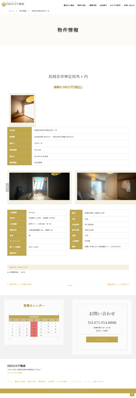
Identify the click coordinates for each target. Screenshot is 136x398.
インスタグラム (75, 386)
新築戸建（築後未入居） (19, 272)
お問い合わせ (98, 386)
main (70, 290)
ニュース (87, 386)
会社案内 (51, 386)
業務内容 (41, 386)
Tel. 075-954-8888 (14, 377)
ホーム (9, 386)
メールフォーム (102, 344)
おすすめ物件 (62, 386)
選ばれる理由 (20, 386)
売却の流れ (31, 386)
